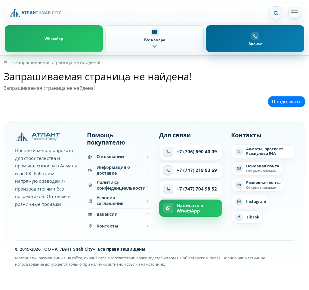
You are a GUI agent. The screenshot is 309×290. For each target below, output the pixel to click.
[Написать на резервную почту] (257, 185)
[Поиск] (276, 12)
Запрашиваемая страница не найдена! (57, 62)
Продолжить (286, 101)
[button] (154, 38)
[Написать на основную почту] (257, 168)
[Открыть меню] (294, 13)
